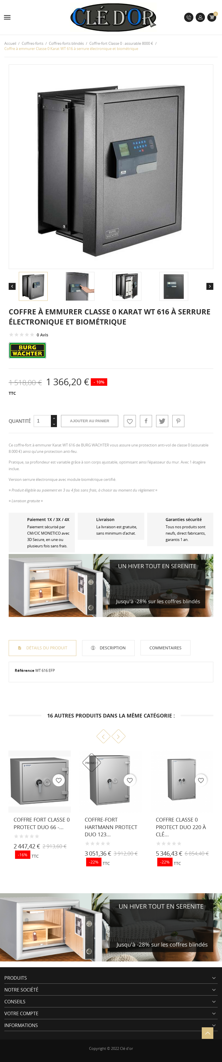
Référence (24, 670)
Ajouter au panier (89, 421)
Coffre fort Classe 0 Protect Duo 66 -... (42, 823)
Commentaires (165, 647)
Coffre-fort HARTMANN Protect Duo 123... (111, 826)
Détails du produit (46, 647)
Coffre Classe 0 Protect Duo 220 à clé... (181, 826)
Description (112, 647)
